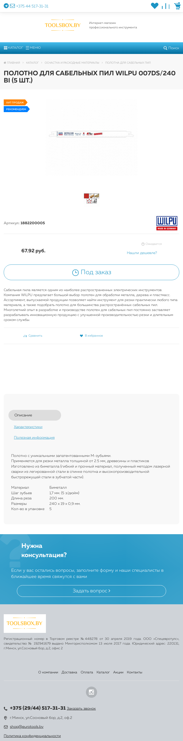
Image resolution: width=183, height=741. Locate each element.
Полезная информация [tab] (34, 437)
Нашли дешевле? (142, 253)
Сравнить (33, 335)
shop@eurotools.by (26, 727)
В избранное (91, 335)
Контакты (134, 672)
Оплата (87, 672)
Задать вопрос (91, 590)
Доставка (69, 672)
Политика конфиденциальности (32, 736)
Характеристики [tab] (28, 427)
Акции (118, 672)
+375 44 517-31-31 (32, 6)
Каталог (13, 47)
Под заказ (91, 272)
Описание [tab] (23, 415)
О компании (48, 672)
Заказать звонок (81, 708)
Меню (33, 47)
